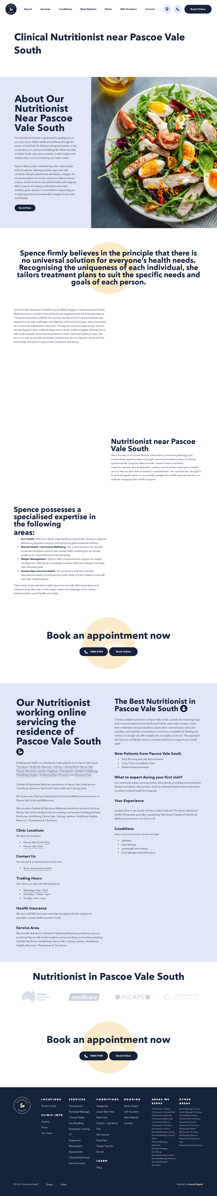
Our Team (46, 1133)
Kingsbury (52, 770)
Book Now (25, 207)
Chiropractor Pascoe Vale (162, 1119)
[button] (178, 9)
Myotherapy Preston (187, 1129)
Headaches (102, 1106)
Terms (63, 1184)
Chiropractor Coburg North (163, 1112)
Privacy (49, 1184)
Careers (45, 1121)
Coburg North (71, 766)
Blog (99, 1167)
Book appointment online (38, 868)
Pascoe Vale (86, 766)
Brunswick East (83, 774)
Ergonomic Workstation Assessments (76, 1146)
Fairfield (79, 770)
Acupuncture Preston (188, 1122)
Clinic (47, 842)
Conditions (65, 9)
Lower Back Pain (105, 1111)
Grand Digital (195, 1184)
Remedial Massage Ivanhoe (163, 1155)
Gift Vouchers (128, 9)
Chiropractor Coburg (161, 1109)
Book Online (123, 651)
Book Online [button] (198, 9)
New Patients (88, 9)
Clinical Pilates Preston (188, 1115)
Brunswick (64, 774)
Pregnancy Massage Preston (190, 1145)
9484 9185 (96, 651)
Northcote (35, 766)
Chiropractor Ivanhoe (161, 1129)
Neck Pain (101, 1117)
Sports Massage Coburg (189, 1109)
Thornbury (22, 766)
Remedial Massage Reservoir (164, 1158)
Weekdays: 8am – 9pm (36, 890)
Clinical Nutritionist (79, 1157)
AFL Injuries (102, 1134)
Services (45, 9)
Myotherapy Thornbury (189, 1132)
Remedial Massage (79, 1111)
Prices (108, 9)
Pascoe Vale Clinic (33, 846)
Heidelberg (91, 770)
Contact (150, 9)
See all (100, 1151)
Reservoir (47, 766)
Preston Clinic (48, 1106)
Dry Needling (76, 1123)
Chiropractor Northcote (162, 1115)
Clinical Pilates (76, 1117)
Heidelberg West (48, 774)
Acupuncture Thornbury (189, 1125)
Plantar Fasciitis (104, 1146)
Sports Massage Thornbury (190, 1112)
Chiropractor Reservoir (161, 1122)
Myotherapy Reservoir (188, 1135)
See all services (77, 1163)
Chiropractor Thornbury (162, 1125)
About (28, 9)
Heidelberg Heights (27, 774)
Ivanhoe (41, 770)
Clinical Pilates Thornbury (189, 1119)
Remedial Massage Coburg (163, 1132)
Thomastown (66, 770)
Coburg (57, 766)
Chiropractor (76, 1106)
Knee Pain (101, 1140)
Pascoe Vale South (26, 770)
